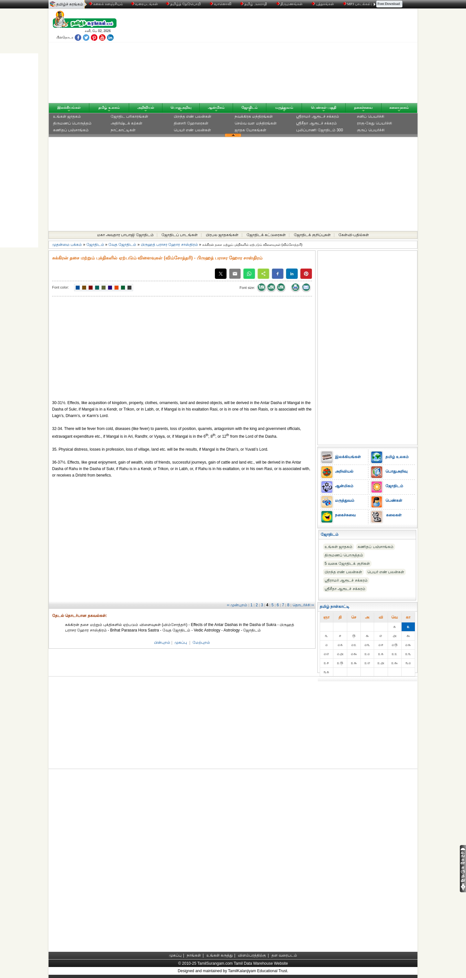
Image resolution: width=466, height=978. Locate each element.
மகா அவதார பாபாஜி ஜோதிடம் (125, 235)
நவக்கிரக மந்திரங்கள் (254, 116)
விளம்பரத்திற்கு (252, 955)
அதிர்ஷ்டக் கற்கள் (126, 123)
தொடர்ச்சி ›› (303, 605)
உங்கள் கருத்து (219, 955)
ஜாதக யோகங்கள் (250, 130)
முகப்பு (180, 642)
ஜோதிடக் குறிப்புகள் (312, 235)
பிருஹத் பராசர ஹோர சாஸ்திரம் (169, 244)
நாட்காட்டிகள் (123, 130)
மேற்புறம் (201, 642)
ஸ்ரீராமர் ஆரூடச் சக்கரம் (317, 116)
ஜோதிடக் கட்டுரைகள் (266, 235)
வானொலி (221, 4)
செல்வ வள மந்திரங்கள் (256, 123)
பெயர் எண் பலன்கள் (192, 130)
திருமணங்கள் (290, 4)
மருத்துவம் (284, 107)
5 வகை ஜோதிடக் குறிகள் (347, 563)
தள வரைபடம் (284, 955)
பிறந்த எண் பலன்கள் (192, 116)
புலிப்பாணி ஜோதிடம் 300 (319, 130)
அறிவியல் (145, 107)
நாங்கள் (194, 955)
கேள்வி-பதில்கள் (353, 235)
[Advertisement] (295, 57)
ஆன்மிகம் (216, 107)
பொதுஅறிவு (181, 107)
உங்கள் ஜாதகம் (67, 116)
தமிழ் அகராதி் (254, 4)
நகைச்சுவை (363, 107)
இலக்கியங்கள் (69, 107)
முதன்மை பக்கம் (67, 244)
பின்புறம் (162, 642)
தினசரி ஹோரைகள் (191, 123)
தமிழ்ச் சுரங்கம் (69, 4)
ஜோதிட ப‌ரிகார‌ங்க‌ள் (129, 116)
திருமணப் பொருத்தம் (72, 123)
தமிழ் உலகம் (108, 107)
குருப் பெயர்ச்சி (370, 130)
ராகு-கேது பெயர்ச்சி (374, 123)
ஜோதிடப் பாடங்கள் (179, 235)
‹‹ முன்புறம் (237, 605)
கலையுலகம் (399, 107)
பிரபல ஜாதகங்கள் (222, 235)
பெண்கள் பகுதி (323, 107)
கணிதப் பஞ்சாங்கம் (71, 130)
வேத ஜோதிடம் (122, 244)
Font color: (60, 287)
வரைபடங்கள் (144, 4)
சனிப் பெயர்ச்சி (370, 116)
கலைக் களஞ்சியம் (106, 4)
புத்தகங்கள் (323, 4)
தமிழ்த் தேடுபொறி (183, 4)
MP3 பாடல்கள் (357, 4)
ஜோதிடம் (249, 107)
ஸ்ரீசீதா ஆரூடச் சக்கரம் (316, 123)
